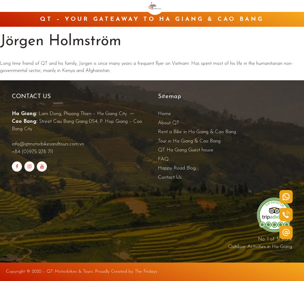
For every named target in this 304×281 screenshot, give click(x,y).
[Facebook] (17, 166)
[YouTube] (42, 166)
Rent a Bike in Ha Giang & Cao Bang (197, 131)
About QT (168, 122)
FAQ (163, 159)
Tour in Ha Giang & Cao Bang (189, 141)
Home (164, 113)
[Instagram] (29, 166)
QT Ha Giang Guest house (185, 150)
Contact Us (170, 177)
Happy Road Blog (177, 168)
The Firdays (146, 271)
